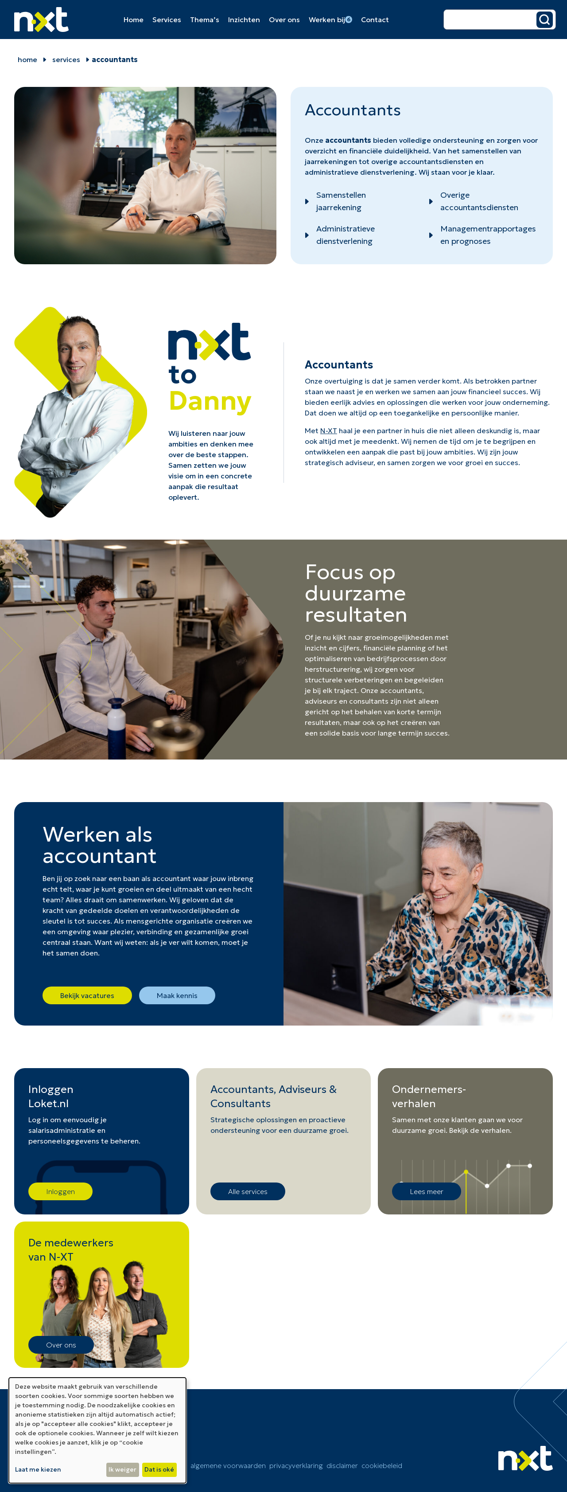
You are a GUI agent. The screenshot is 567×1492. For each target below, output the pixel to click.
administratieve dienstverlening (360, 172)
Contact (375, 19)
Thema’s (204, 19)
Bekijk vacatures (87, 995)
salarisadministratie (61, 1130)
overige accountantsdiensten (422, 161)
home (27, 59)
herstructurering (332, 669)
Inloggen (60, 1191)
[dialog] (97, 1430)
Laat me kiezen (38, 1469)
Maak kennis (177, 995)
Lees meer (426, 1191)
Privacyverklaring (296, 1465)
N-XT (328, 430)
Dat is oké (159, 1469)
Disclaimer (342, 1465)
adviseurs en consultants (346, 701)
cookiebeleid (381, 1465)
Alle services (248, 1191)
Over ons (284, 19)
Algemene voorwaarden (228, 1465)
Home (134, 19)
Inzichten (244, 19)
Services (166, 19)
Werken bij (330, 19)
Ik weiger (122, 1469)
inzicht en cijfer (330, 647)
